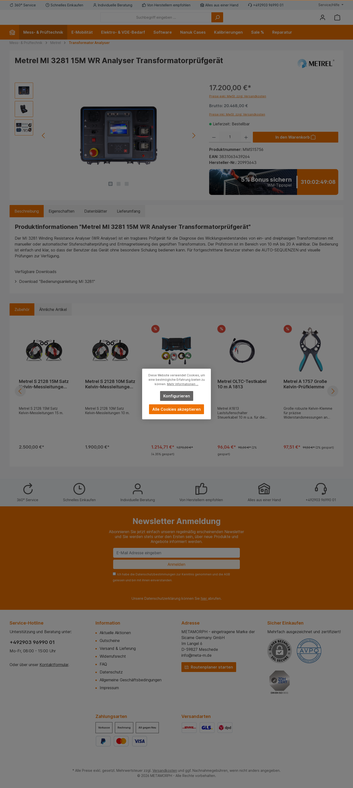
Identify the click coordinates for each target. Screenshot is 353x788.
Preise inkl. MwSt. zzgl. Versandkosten (237, 122)
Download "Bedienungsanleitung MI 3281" (57, 288)
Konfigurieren (176, 396)
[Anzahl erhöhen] (246, 144)
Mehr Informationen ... (182, 384)
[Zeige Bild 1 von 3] (110, 191)
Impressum (109, 687)
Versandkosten (164, 770)
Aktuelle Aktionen (115, 632)
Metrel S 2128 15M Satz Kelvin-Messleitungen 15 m (44, 391)
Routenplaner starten (209, 667)
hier (204, 598)
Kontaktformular (54, 664)
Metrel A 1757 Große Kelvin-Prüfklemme (305, 391)
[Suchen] (244, 21)
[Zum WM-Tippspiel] (273, 189)
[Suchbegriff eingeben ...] (183, 21)
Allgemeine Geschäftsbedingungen (131, 679)
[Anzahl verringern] (214, 144)
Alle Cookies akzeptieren (176, 409)
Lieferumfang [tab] (128, 218)
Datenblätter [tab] (95, 218)
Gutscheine (110, 640)
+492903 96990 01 (32, 642)
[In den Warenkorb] (295, 144)
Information (107, 623)
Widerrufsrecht (113, 656)
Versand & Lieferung (118, 648)
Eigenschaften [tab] (61, 218)
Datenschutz (111, 672)
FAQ (103, 664)
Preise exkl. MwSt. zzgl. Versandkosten (237, 103)
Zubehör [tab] (21, 316)
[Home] (14, 39)
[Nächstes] (193, 142)
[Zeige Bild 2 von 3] (119, 191)
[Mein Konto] (322, 21)
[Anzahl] (230, 144)
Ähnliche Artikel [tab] (53, 316)
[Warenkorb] (337, 21)
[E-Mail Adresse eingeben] (176, 553)
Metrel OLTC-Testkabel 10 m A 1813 (242, 391)
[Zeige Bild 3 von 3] (127, 191)
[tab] (27, 218)
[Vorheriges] (43, 142)
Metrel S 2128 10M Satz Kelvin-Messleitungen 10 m (110, 391)
